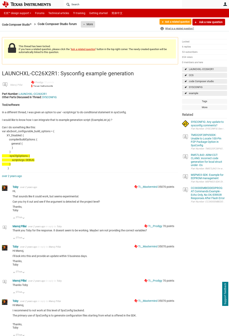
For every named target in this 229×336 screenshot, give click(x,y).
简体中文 (109, 13)
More (92, 24)
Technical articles (54, 13)
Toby (16, 187)
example (193, 93)
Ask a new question (210, 22)
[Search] (123, 4)
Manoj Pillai (16, 85)
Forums (36, 13)
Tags (204, 101)
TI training (73, 13)
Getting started (91, 13)
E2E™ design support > (16, 13)
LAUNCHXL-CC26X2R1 (201, 69)
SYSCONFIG (196, 87)
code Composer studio (201, 81)
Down (23, 218)
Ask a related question (175, 22)
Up (14, 218)
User (225, 4)
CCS (191, 75)
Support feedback (225, 294)
